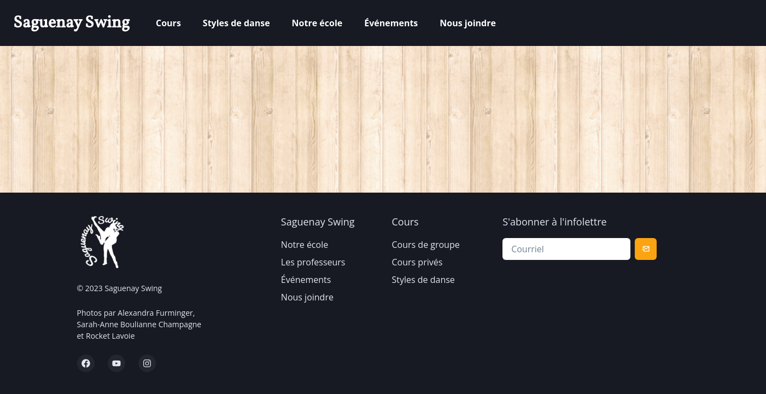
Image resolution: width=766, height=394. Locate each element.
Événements (391, 23)
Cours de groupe (426, 245)
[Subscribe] (646, 249)
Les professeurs (313, 262)
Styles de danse (236, 23)
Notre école (317, 23)
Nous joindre (468, 23)
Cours (168, 23)
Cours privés (417, 262)
